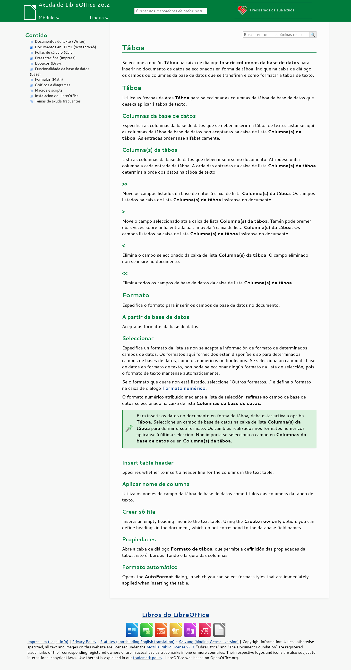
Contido (36, 35)
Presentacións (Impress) (55, 57)
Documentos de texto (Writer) (60, 41)
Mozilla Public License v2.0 (170, 647)
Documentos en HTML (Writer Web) (65, 47)
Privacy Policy (84, 641)
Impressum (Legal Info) (47, 641)
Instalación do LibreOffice (57, 95)
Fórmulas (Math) (49, 79)
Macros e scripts (49, 90)
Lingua (97, 17)
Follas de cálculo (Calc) (54, 52)
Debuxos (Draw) (49, 63)
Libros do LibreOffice (175, 614)
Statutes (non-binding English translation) (137, 641)
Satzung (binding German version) (209, 641)
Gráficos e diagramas (52, 84)
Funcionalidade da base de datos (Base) (59, 71)
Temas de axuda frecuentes (58, 101)
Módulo (46, 17)
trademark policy (147, 657)
